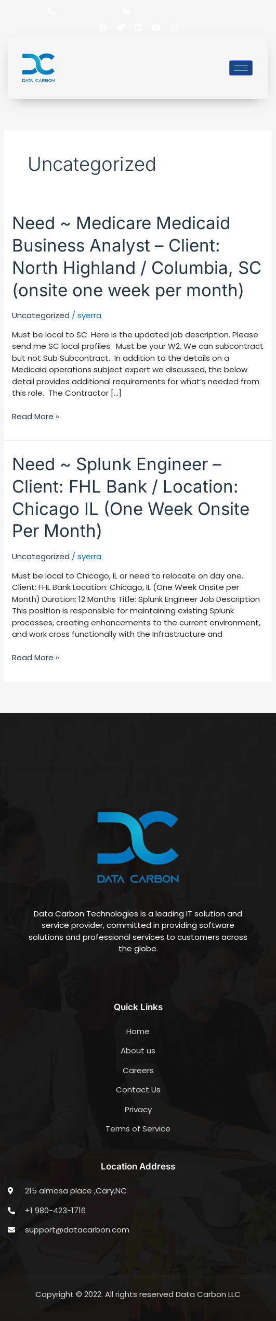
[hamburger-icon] (241, 68)
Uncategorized (41, 315)
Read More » (35, 416)
